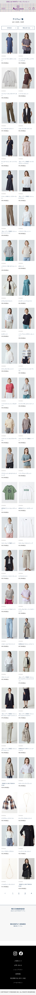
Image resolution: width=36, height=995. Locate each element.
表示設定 (9, 27)
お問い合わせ (18, 965)
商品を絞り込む (26, 27)
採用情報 (18, 974)
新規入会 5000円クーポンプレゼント (18, 1)
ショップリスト (18, 969)
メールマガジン (18, 982)
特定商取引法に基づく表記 (18, 978)
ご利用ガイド (18, 961)
